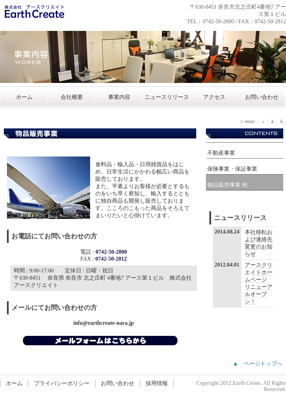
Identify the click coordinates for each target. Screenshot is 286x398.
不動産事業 (221, 153)
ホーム (24, 97)
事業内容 (119, 97)
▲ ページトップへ (258, 363)
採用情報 (157, 383)
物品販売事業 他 (227, 185)
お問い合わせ (261, 97)
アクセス (214, 97)
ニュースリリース (167, 97)
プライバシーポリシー (61, 383)
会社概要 (72, 97)
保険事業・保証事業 (232, 169)
